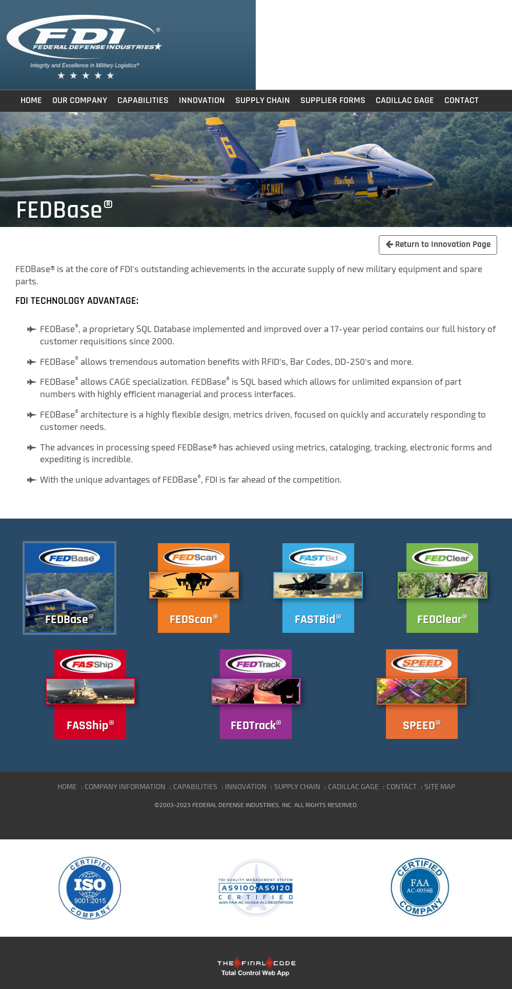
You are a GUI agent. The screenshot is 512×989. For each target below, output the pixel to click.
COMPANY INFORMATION (125, 786)
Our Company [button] (79, 100)
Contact (461, 100)
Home (31, 100)
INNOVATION (246, 786)
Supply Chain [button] (262, 100)
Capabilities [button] (143, 100)
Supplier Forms (332, 100)
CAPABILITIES (195, 786)
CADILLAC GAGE (353, 786)
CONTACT (401, 786)
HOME (67, 786)
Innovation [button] (202, 100)
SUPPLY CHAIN (297, 786)
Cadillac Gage (405, 100)
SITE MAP (439, 786)
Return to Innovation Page (437, 244)
